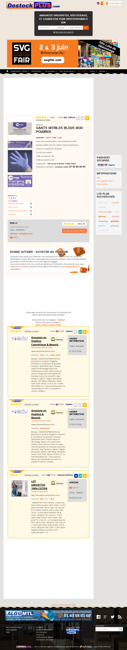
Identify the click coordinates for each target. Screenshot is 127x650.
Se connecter (41, 632)
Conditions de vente (44, 639)
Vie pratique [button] (51, 71)
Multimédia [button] (37, 71)
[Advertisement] (48, 97)
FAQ (25, 266)
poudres (52, 325)
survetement (103, 230)
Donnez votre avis (15, 203)
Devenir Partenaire (44, 630)
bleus (59, 325)
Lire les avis (13, 207)
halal (117, 212)
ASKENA (74, 482)
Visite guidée (102, 184)
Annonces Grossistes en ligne (63, 605)
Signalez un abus (43, 120)
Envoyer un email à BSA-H (74, 231)
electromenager (105, 211)
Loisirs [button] (93, 71)
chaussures (103, 202)
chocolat (115, 202)
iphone (102, 216)
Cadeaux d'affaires (65, 475)
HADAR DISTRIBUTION (76, 339)
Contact (39, 627)
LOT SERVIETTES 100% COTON (39, 485)
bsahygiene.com (26, 233)
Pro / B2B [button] (82, 71)
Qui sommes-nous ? (105, 181)
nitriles (45, 325)
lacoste (115, 216)
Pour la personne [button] (68, 71)
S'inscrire (40, 634)
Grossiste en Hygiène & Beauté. (38, 414)
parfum (115, 221)
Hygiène (69, 331)
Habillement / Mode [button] (20, 71)
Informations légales (44, 637)
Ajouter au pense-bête (17, 210)
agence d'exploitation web (58, 646)
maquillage (103, 221)
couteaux (102, 207)
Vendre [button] (103, 71)
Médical (71, 117)
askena (75, 487)
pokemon (115, 225)
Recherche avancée (63, 32)
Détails (52, 117)
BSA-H (13, 223)
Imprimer (12, 214)
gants (38, 325)
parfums (102, 226)
